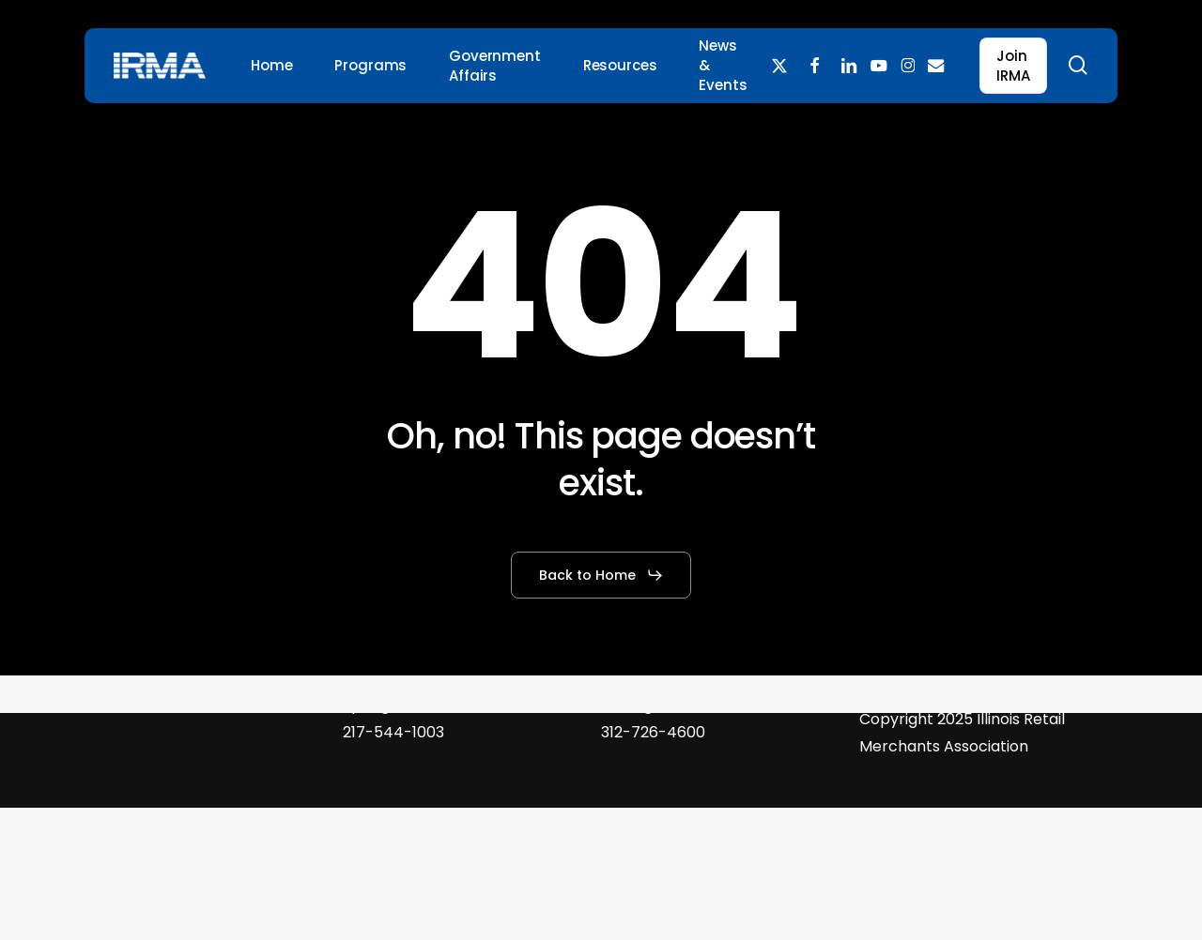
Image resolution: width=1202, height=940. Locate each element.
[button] (601, 575)
